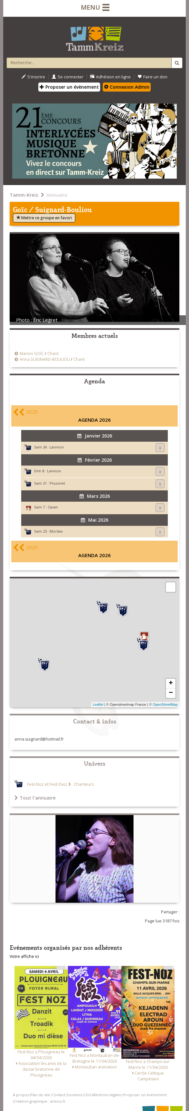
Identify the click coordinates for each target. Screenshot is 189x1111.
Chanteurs (83, 784)
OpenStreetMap (165, 704)
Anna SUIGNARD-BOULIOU (45, 359)
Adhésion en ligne (110, 77)
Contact (58, 1094)
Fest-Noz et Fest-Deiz (47, 784)
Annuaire (56, 195)
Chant (53, 353)
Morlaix (56, 531)
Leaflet (98, 704)
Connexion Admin (126, 87)
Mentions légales (107, 1094)
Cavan (53, 507)
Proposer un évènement (69, 87)
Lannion (57, 447)
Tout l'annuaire (35, 797)
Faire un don (152, 77)
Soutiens (74, 1094)
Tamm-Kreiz (24, 195)
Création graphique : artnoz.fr (40, 1101)
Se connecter (67, 77)
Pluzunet (57, 483)
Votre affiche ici (24, 956)
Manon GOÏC (32, 353)
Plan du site (40, 1094)
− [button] (171, 693)
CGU (87, 1094)
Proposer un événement (145, 1094)
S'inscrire (33, 77)
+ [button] (171, 683)
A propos (21, 1094)
